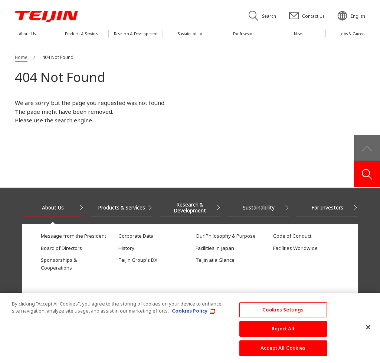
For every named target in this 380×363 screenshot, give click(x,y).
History (126, 248)
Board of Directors (61, 248)
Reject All (283, 333)
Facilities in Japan (215, 248)
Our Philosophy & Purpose (226, 235)
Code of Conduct (292, 235)
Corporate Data (136, 235)
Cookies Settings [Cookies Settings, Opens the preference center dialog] (283, 314)
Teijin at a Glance (215, 260)
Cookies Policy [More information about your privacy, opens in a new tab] (189, 315)
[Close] (368, 331)
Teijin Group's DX (137, 260)
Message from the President (73, 235)
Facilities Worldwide (295, 248)
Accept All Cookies (283, 352)
